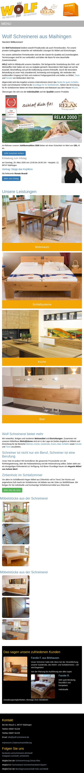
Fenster (9, 78)
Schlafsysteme (42, 304)
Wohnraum (42, 247)
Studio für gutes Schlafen (67, 82)
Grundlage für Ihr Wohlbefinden (46, 85)
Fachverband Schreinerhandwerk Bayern (29, 765)
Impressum (6, 743)
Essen (53, 444)
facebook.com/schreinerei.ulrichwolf (17, 753)
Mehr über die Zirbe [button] (12, 490)
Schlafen (65, 444)
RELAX (74, 88)
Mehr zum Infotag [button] (11, 178)
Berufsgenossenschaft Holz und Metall (32, 769)
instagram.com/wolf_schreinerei (15, 756)
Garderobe (45, 444)
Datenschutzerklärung (22, 743)
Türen (77, 75)
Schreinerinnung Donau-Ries (28, 761)
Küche (42, 361)
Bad (42, 419)
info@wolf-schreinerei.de (18, 737)
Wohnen (29, 444)
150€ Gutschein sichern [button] (14, 153)
